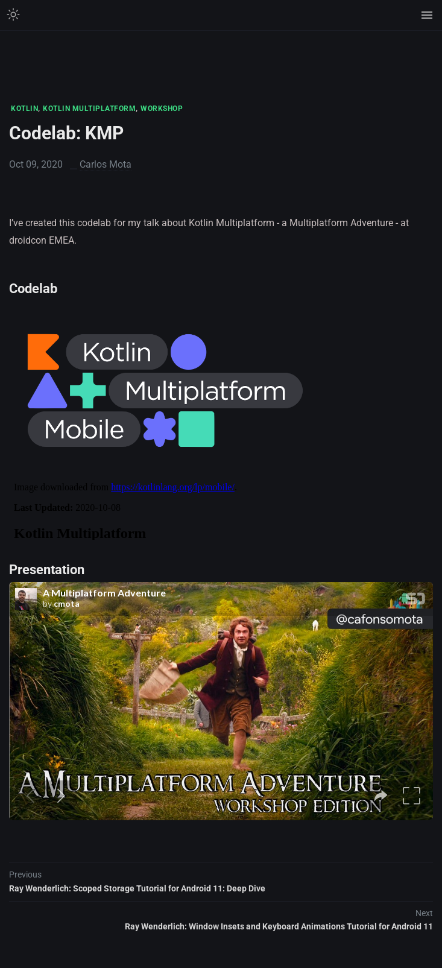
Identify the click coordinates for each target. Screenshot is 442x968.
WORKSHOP (161, 108)
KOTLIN (24, 108)
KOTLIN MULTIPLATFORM (89, 108)
